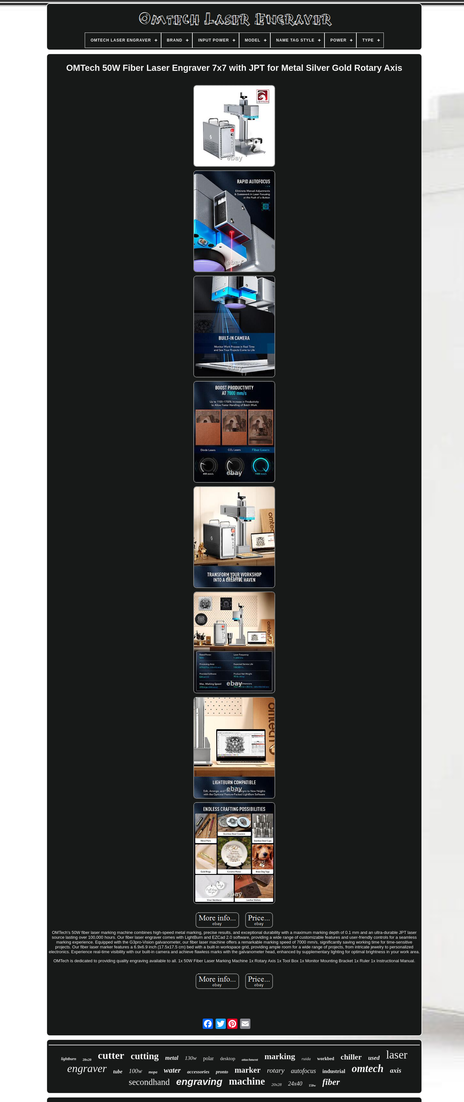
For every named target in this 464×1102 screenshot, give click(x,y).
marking (280, 1056)
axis (395, 1070)
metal (172, 1058)
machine (247, 1081)
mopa (153, 1072)
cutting (145, 1056)
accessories (198, 1071)
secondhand (149, 1082)
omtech (367, 1068)
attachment (250, 1059)
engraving (199, 1081)
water (172, 1070)
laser (396, 1055)
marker (248, 1070)
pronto (222, 1071)
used (374, 1057)
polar (208, 1058)
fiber (331, 1082)
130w (191, 1058)
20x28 (276, 1084)
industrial (334, 1071)
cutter (111, 1055)
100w (135, 1071)
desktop (227, 1058)
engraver (87, 1068)
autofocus (303, 1070)
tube (117, 1071)
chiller (351, 1057)
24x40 (295, 1083)
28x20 (87, 1059)
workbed (325, 1058)
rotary (276, 1070)
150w (312, 1085)
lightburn (68, 1059)
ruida (306, 1058)
